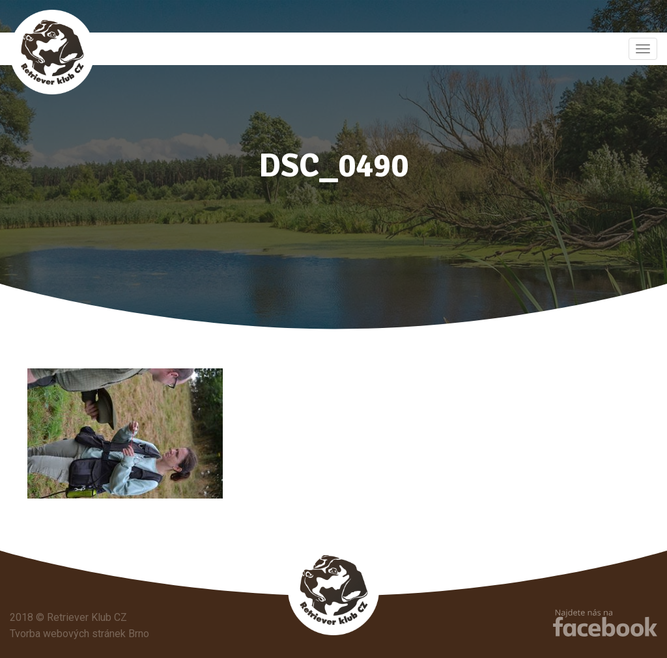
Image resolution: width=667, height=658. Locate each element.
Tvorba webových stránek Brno (79, 633)
